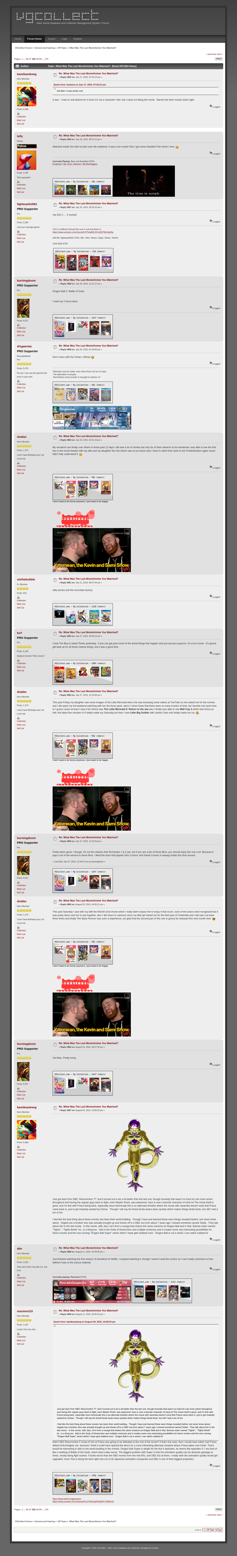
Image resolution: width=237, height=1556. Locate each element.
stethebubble (26, 579)
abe (19, 1248)
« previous (211, 54)
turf (19, 633)
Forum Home (34, 39)
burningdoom (26, 280)
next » (220, 54)
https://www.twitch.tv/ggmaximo (67, 1499)
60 (40, 59)
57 (30, 59)
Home (18, 39)
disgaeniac (24, 346)
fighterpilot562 (27, 204)
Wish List (21, 120)
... (24, 59)
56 (27, 59)
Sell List (20, 124)
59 (37, 59)
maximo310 (25, 1311)
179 (46, 59)
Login (64, 39)
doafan (22, 436)
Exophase (57, 164)
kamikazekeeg (27, 74)
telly (20, 136)
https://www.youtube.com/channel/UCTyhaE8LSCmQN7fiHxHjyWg (83, 232)
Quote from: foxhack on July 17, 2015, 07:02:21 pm (80, 84)
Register (77, 39)
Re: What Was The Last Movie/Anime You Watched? (88, 73)
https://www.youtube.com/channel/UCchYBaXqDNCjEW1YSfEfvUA (83, 1501)
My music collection (72, 164)
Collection (21, 116)
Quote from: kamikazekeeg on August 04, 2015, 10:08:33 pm (84, 1322)
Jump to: (198, 1530)
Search (51, 39)
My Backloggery (90, 164)
